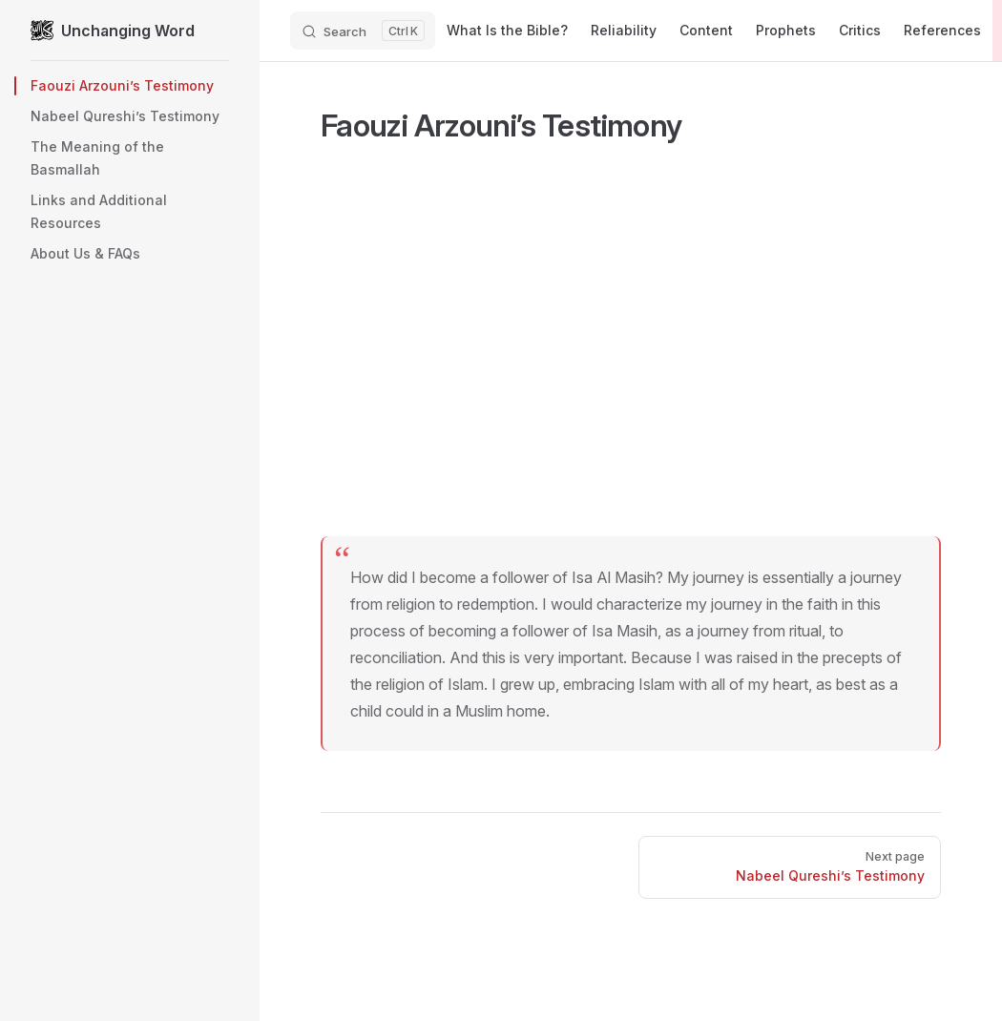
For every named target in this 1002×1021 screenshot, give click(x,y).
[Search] (362, 30)
